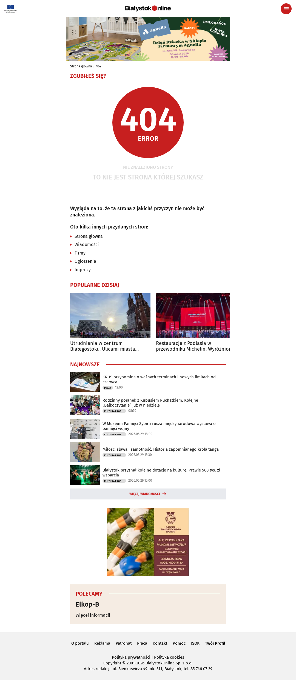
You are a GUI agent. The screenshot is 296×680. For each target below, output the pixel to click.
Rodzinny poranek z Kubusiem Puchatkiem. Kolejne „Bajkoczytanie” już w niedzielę (150, 403)
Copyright (112, 663)
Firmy (80, 253)
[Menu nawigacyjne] (286, 8)
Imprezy (83, 269)
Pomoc (179, 643)
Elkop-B (87, 604)
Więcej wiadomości (144, 494)
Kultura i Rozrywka (115, 411)
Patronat (124, 643)
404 (98, 66)
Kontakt (160, 643)
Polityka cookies (169, 657)
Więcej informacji (93, 615)
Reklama (102, 643)
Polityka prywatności (131, 657)
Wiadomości (87, 244)
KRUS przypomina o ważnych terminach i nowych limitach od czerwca (159, 379)
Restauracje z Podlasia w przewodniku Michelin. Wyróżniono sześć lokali (195, 346)
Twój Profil (215, 643)
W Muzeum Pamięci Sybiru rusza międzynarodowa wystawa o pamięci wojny (159, 426)
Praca (107, 388)
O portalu (80, 643)
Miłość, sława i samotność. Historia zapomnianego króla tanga (161, 449)
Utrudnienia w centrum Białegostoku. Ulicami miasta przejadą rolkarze (102, 346)
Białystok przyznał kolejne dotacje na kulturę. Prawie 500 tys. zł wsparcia (161, 473)
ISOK (195, 643)
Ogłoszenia (85, 261)
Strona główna (81, 66)
